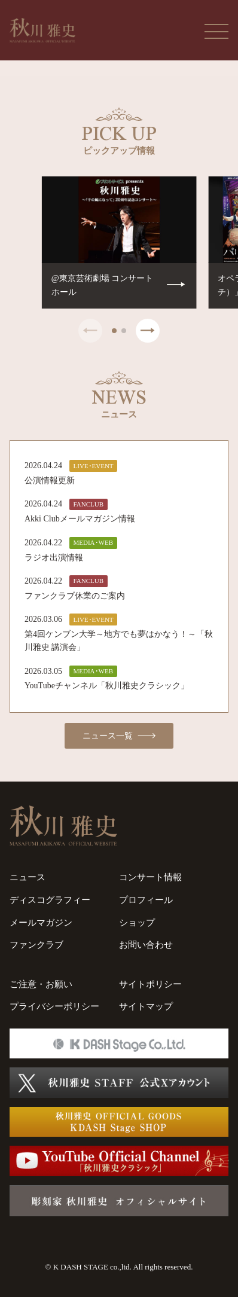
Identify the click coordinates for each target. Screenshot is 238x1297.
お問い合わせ (146, 945)
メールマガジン (41, 922)
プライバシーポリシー (54, 1006)
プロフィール (146, 900)
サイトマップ (146, 1006)
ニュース (27, 877)
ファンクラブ (36, 945)
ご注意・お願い (41, 984)
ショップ (137, 922)
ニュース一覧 (119, 736)
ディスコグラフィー (50, 900)
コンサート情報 (150, 877)
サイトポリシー (150, 984)
